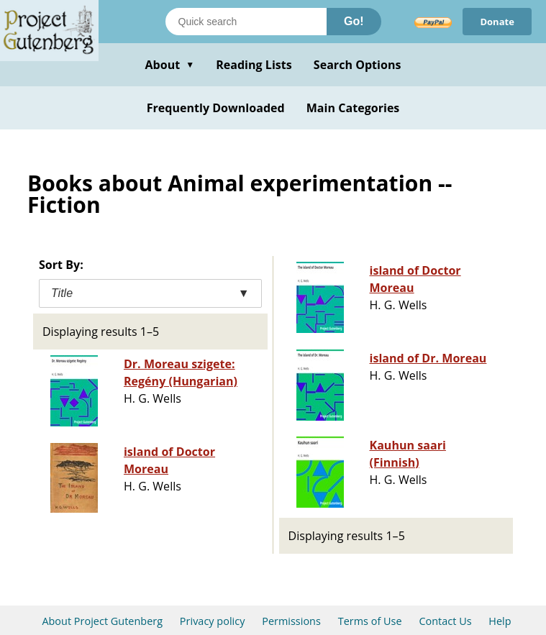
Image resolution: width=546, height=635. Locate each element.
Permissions (291, 621)
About (169, 64)
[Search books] (246, 21)
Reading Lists (254, 65)
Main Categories (353, 108)
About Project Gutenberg (102, 621)
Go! (354, 21)
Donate (497, 21)
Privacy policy (212, 621)
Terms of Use (370, 621)
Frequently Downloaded (216, 108)
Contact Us (445, 621)
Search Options (357, 65)
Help (499, 621)
